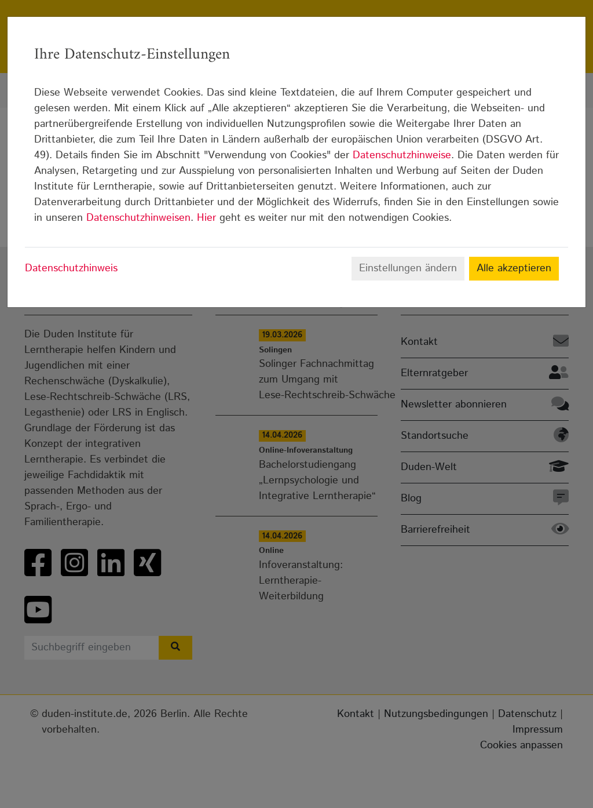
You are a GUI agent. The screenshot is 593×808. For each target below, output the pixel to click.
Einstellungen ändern (408, 268)
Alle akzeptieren (514, 268)
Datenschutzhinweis (71, 268)
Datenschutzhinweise (402, 155)
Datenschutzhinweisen (138, 217)
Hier (206, 217)
